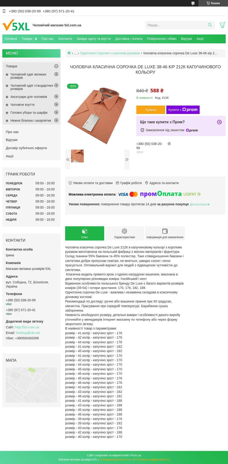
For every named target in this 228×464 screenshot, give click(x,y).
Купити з (183, 110)
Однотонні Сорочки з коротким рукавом (110, 53)
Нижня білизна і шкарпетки (30, 120)
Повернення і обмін (161, 39)
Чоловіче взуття (22, 105)
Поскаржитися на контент (116, 459)
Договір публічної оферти (26, 148)
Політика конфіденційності (152, 459)
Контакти (65, 39)
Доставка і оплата (128, 39)
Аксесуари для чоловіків (28, 97)
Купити (151, 110)
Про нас (48, 39)
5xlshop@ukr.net (28, 333)
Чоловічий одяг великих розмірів (28, 75)
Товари (27, 39)
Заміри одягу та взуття (94, 39)
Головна (11, 39)
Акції (200, 39)
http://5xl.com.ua (27, 327)
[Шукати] (210, 25)
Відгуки (186, 39)
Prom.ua (136, 455)
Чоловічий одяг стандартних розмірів (31, 87)
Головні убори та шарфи (28, 112)
